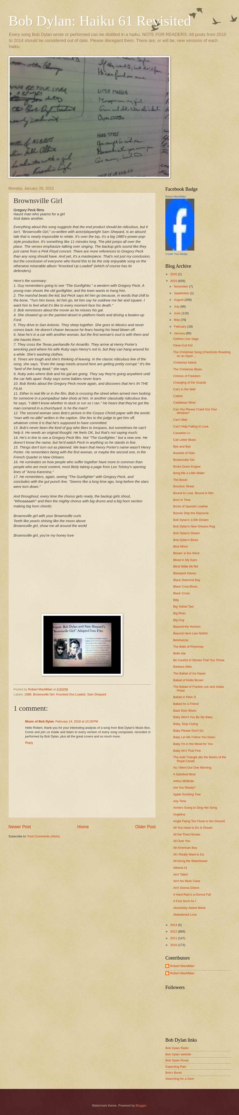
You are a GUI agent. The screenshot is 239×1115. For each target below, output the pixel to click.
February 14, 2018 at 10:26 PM (76, 721)
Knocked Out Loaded (70, 694)
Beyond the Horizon (186, 626)
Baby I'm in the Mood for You (193, 744)
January (180, 333)
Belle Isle (179, 653)
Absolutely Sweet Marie (189, 908)
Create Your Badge (176, 253)
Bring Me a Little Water (188, 473)
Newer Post (19, 826)
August (179, 300)
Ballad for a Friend (185, 704)
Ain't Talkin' (180, 874)
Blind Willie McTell (185, 566)
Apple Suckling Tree (187, 794)
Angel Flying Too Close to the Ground (199, 821)
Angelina (179, 814)
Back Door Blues (184, 710)
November (181, 286)
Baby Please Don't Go (188, 730)
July (177, 306)
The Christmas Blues (187, 369)
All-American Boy (185, 847)
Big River (179, 613)
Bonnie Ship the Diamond (190, 513)
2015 (174, 281)
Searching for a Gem (179, 1078)
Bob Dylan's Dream (186, 533)
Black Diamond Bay (186, 580)
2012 (174, 931)
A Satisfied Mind (184, 774)
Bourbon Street (183, 486)
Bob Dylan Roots (177, 1060)
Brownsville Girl (44, 694)
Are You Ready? (184, 787)
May (177, 320)
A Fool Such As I (184, 901)
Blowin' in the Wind (186, 553)
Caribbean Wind (184, 402)
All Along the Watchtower (190, 861)
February (180, 326)
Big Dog (178, 620)
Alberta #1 (180, 868)
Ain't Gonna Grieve (186, 888)
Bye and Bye (182, 446)
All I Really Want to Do (188, 854)
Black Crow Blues (185, 586)
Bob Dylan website (178, 1054)
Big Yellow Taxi (183, 606)
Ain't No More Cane (186, 881)
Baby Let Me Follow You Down (194, 737)
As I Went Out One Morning (192, 767)
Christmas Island (184, 362)
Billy (176, 600)
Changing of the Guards (189, 382)
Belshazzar (181, 640)
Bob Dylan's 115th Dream (190, 520)
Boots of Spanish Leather (190, 506)
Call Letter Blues (184, 440)
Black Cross (181, 593)
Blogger (141, 1105)
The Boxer (180, 480)
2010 (174, 945)
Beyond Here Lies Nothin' (190, 633)
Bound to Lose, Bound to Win (193, 493)
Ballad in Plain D (184, 697)
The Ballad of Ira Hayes (189, 673)
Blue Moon (180, 546)
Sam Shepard (96, 694)
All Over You (181, 841)
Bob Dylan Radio (177, 1048)
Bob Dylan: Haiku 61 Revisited (99, 21)
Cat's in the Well (184, 389)
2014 (174, 925)
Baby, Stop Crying (185, 724)
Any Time (179, 801)
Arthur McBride (183, 781)
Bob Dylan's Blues (185, 540)
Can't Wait (180, 419)
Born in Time (181, 500)
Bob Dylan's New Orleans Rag (194, 526)
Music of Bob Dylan (39, 721)
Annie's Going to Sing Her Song (195, 807)
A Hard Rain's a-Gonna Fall (192, 894)
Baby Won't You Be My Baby (192, 717)
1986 (27, 694)
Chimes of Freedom (186, 376)
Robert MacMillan (175, 196)
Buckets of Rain (184, 453)
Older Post (145, 826)
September (182, 293)
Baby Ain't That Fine (187, 750)
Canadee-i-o (181, 433)
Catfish (178, 396)
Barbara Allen (182, 666)
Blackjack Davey (184, 573)
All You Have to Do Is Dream (192, 827)
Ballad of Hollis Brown (188, 680)
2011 (174, 938)
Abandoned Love (185, 914)
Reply (29, 742)
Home (83, 826)
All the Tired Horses (186, 834)
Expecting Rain (175, 1066)
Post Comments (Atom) (44, 836)
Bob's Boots (173, 1072)
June (178, 313)
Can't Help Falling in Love (190, 426)
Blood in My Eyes (185, 560)
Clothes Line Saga (185, 339)
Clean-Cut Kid (182, 345)
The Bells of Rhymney (188, 646)
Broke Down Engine (187, 466)
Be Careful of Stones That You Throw (198, 660)
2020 (174, 274)
